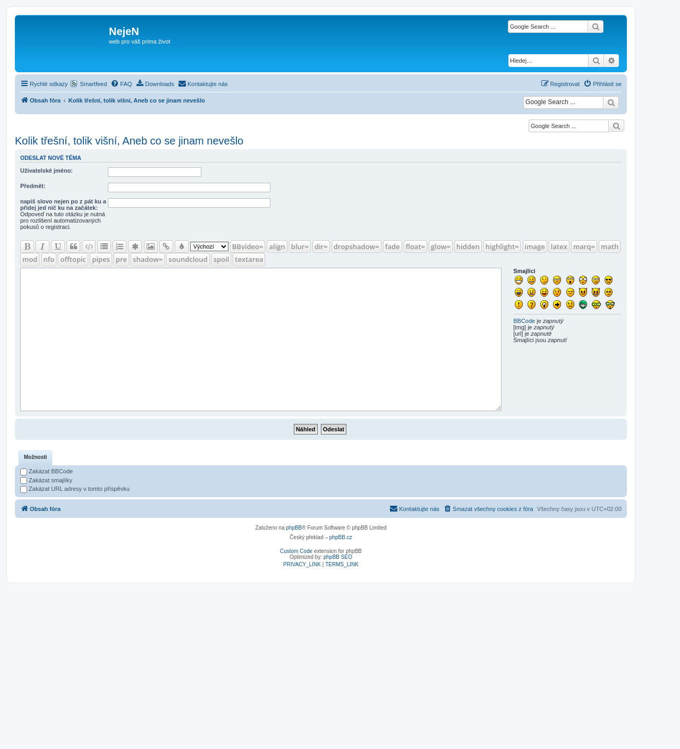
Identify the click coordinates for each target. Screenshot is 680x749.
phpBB (294, 528)
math (609, 246)
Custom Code (296, 551)
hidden (468, 246)
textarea (249, 259)
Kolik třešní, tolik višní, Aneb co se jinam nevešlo (129, 141)
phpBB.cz (340, 537)
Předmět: (33, 186)
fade (392, 246)
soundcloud (187, 259)
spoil (222, 259)
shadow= (148, 259)
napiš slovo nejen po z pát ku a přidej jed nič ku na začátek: (63, 204)
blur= (300, 246)
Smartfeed (93, 84)
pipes (101, 259)
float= (415, 246)
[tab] (35, 457)
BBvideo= (248, 246)
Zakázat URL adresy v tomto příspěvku (75, 489)
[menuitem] (121, 84)
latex (559, 246)
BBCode (524, 321)
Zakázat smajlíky (46, 480)
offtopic (73, 259)
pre (121, 259)
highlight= (502, 246)
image (535, 246)
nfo (49, 259)
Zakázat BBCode (46, 471)
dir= (321, 246)
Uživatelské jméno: (46, 170)
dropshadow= (356, 246)
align (277, 246)
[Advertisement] (340, 663)
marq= (584, 246)
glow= (440, 246)
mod (29, 259)
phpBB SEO (338, 557)
